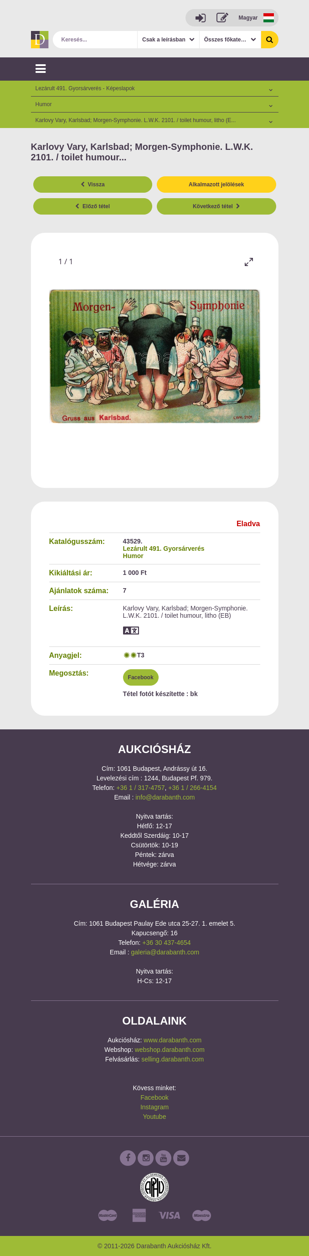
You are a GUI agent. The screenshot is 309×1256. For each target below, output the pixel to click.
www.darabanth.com (172, 1040)
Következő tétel (216, 206)
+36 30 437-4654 (166, 942)
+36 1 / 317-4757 (140, 787)
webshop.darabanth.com (170, 1049)
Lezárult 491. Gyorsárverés (164, 548)
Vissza (93, 184)
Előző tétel (92, 206)
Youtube (154, 1116)
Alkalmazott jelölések (216, 184)
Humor (133, 555)
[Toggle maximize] (248, 261)
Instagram (154, 1107)
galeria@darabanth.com (165, 952)
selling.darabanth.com (172, 1059)
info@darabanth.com (165, 797)
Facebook (141, 677)
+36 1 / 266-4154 (192, 787)
